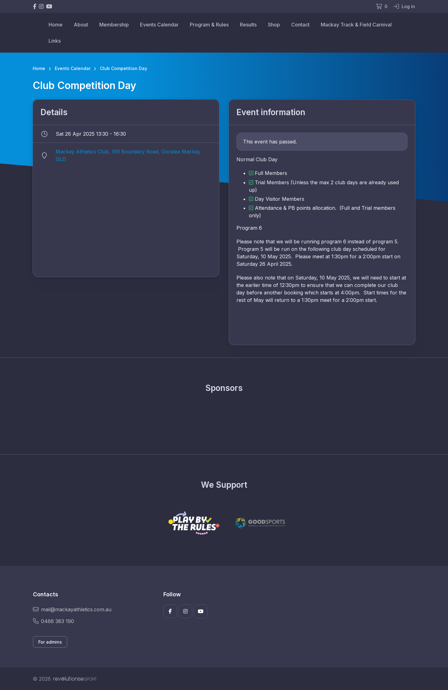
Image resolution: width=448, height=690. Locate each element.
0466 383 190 (53, 621)
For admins (50, 642)
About (81, 24)
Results (248, 24)
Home (56, 24)
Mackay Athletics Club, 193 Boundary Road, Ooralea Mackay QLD (128, 155)
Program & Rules (209, 24)
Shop (274, 24)
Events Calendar (159, 24)
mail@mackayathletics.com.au (72, 609)
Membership (114, 24)
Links (55, 41)
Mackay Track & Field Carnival (356, 24)
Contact (300, 24)
